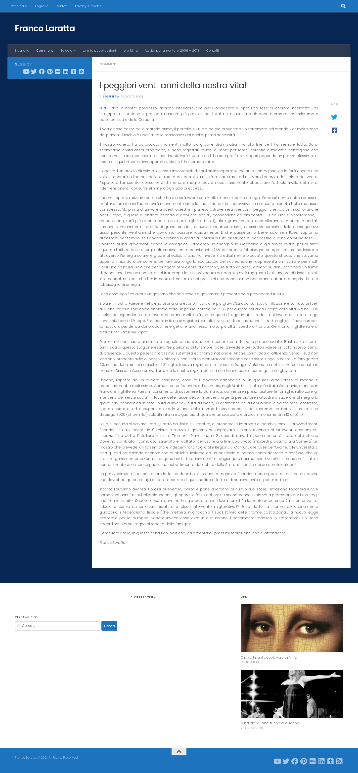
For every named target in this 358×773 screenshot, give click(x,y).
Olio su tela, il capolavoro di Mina (269, 657)
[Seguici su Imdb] (58, 71)
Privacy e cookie (88, 6)
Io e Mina (130, 50)
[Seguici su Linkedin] (66, 71)
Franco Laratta (45, 28)
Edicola (66, 50)
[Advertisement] (49, 158)
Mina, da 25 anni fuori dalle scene (270, 723)
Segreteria (111, 96)
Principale (19, 6)
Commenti (44, 50)
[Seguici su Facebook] (42, 71)
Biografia (41, 6)
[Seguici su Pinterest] (50, 71)
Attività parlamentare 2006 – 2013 (172, 50)
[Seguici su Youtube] (26, 71)
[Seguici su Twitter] (34, 71)
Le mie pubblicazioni (99, 50)
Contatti (61, 6)
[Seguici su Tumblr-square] (74, 71)
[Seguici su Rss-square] (82, 71)
